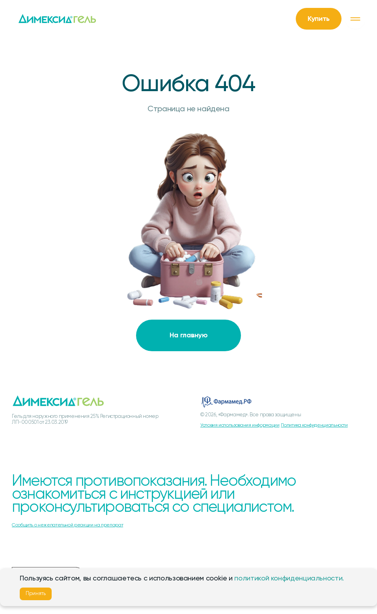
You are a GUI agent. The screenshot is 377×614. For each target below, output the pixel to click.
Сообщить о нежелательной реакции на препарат (67, 525)
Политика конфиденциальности (314, 425)
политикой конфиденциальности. (289, 578)
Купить (319, 18)
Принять (36, 593)
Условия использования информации (239, 425)
